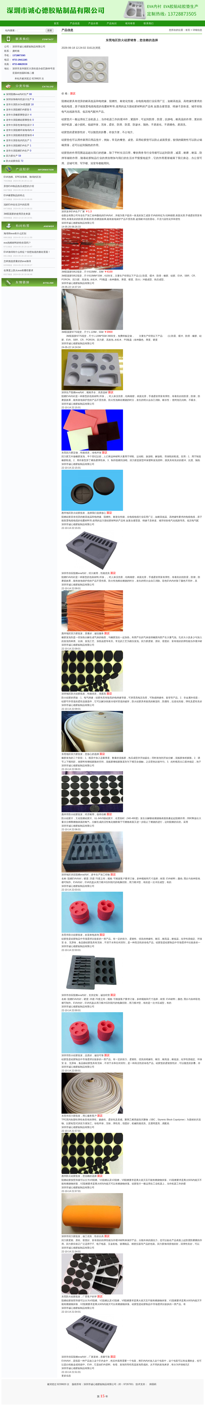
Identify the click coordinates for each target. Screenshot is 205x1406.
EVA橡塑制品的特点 (14, 195)
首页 (56, 23)
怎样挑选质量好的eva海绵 (17, 261)
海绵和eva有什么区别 (15, 233)
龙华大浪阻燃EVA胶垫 (17, 109)
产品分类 (93, 23)
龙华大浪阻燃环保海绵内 (19, 130)
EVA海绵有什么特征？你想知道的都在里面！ (27, 252)
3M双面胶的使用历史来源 (17, 214)
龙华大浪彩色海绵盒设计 (19, 125)
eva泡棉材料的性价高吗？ (17, 242)
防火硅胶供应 (13, 161)
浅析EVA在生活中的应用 (16, 204)
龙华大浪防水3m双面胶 (18, 104)
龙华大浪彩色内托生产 (17, 140)
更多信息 (66, 1375)
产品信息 (75, 23)
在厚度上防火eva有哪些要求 (18, 270)
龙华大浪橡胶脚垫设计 (17, 114)
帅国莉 (152, 1384)
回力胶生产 (12, 156)
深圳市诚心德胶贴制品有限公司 (78, 223)
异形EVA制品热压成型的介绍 (19, 186)
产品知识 (112, 23)
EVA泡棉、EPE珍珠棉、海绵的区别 (22, 177)
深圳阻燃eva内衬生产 (17, 94)
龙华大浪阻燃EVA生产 (17, 145)
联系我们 (149, 23)
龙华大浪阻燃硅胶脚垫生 (19, 120)
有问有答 (130, 23)
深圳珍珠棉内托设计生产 (19, 99)
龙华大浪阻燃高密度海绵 (19, 135)
